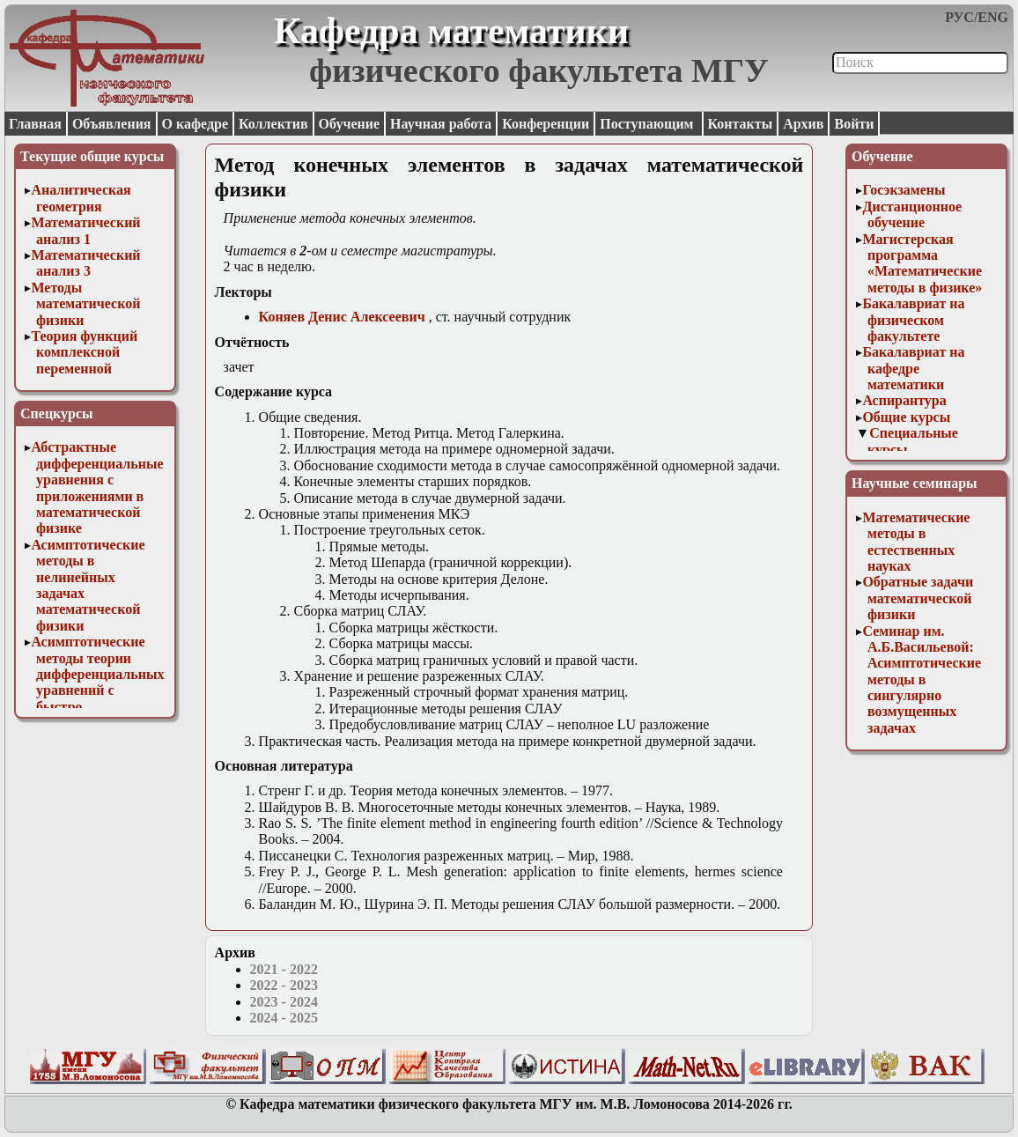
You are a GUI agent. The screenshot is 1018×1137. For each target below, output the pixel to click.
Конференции (545, 123)
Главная (35, 123)
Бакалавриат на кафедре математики (913, 368)
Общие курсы (906, 417)
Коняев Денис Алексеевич (342, 316)
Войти (854, 123)
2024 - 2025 (284, 1017)
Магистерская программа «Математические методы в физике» (922, 263)
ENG (992, 17)
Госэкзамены (903, 189)
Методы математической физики (85, 304)
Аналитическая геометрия (80, 197)
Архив (803, 123)
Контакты (740, 123)
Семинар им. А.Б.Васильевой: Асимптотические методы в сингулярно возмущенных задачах (921, 679)
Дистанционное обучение (912, 214)
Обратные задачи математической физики (917, 598)
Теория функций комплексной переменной (84, 352)
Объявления (111, 123)
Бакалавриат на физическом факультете (913, 319)
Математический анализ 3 (85, 262)
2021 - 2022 (284, 969)
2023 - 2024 (284, 1001)
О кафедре (195, 123)
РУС (959, 17)
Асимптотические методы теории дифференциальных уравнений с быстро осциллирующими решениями (97, 690)
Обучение (349, 123)
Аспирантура (904, 400)
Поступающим (648, 123)
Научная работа (440, 123)
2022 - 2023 (284, 985)
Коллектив (273, 123)
